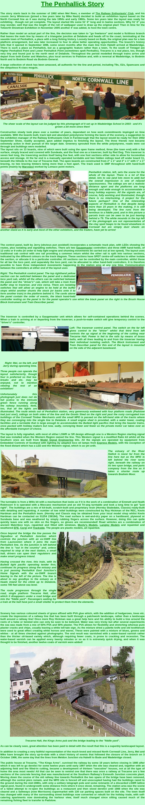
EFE (16, 527)
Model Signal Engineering (56, 439)
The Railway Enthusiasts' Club (114, 13)
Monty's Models (88, 525)
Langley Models (110, 525)
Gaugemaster (84, 247)
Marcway (27, 166)
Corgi (23, 527)
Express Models (107, 442)
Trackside (39, 527)
